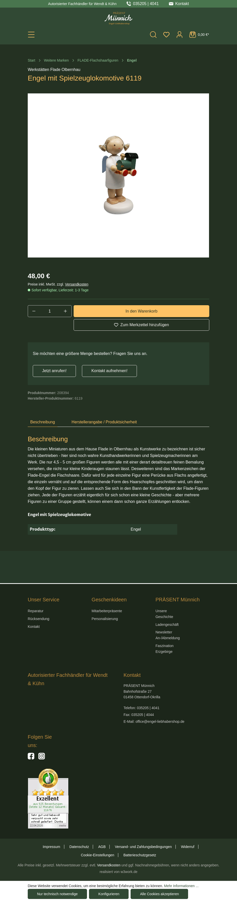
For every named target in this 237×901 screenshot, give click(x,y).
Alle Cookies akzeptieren (159, 894)
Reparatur (35, 611)
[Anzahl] (50, 311)
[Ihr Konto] (179, 34)
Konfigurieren (108, 894)
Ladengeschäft (167, 625)
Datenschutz (79, 847)
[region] (118, 175)
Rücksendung (38, 619)
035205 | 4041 (146, 4)
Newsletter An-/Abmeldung (168, 635)
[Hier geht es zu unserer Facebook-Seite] (31, 758)
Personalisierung (105, 619)
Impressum (51, 847)
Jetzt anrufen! (54, 371)
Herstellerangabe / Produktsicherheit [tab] (104, 422)
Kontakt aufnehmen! (109, 371)
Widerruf (187, 847)
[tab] (42, 422)
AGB (102, 847)
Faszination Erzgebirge (165, 649)
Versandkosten (76, 284)
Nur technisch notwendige (57, 894)
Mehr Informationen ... (181, 886)
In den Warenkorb (142, 311)
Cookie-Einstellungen (97, 855)
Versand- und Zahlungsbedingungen (143, 847)
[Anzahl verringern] (34, 311)
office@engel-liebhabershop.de (159, 721)
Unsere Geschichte (164, 614)
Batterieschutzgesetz (139, 855)
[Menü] (31, 34)
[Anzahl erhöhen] (66, 311)
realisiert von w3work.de (118, 872)
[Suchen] (153, 34)
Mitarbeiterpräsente (107, 611)
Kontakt (34, 627)
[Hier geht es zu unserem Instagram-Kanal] (41, 758)
